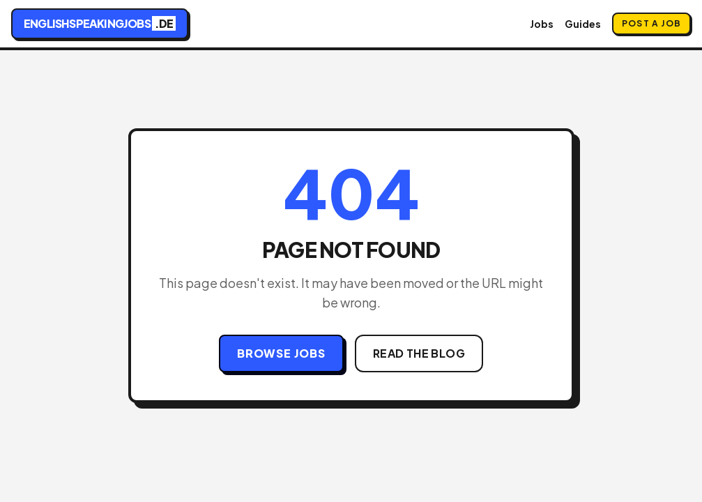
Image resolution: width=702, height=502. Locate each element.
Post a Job (651, 23)
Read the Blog (419, 353)
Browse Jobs (281, 353)
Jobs (542, 23)
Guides (583, 23)
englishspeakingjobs (100, 23)
